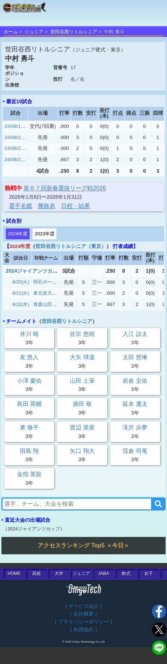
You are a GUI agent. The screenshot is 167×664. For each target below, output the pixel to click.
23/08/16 (13, 126)
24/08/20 (13, 137)
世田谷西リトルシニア (73, 31)
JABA (103, 573)
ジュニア (34, 31)
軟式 (126, 573)
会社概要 (83, 614)
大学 (59, 573)
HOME (14, 573)
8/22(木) (20, 304)
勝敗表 (46, 206)
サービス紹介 (83, 606)
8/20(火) (20, 282)
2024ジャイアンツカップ (34, 271)
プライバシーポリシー (83, 622)
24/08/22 (13, 159)
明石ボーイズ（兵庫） (56, 282)
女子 (148, 573)
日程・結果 (75, 206)
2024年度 (18, 233)
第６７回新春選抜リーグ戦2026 (64, 188)
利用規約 (83, 630)
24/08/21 (13, 148)
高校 (36, 573)
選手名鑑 (20, 206)
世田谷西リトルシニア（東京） (70, 246)
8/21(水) (20, 293)
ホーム (11, 31)
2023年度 (45, 233)
